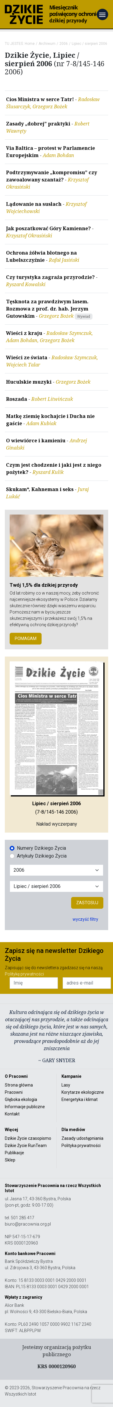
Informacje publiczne (25, 1106)
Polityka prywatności (81, 1145)
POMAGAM (25, 638)
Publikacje (14, 1152)
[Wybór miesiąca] (56, 886)
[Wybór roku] (56, 870)
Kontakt (12, 1114)
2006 (63, 44)
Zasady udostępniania (82, 1138)
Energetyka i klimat (79, 1099)
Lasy (65, 1085)
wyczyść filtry (85, 919)
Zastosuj (87, 902)
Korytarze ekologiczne (82, 1092)
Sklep (10, 1160)
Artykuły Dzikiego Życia (42, 856)
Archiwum (47, 44)
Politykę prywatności (24, 974)
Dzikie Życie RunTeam (26, 1145)
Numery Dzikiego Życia (41, 848)
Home (30, 44)
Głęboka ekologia (21, 1099)
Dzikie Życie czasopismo (28, 1138)
